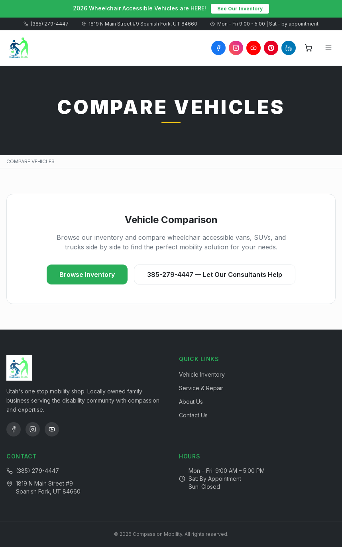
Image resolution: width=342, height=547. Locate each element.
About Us (191, 401)
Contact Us (193, 415)
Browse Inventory (87, 274)
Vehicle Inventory (202, 374)
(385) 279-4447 (46, 24)
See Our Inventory (240, 9)
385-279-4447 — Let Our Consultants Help (214, 274)
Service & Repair (201, 388)
